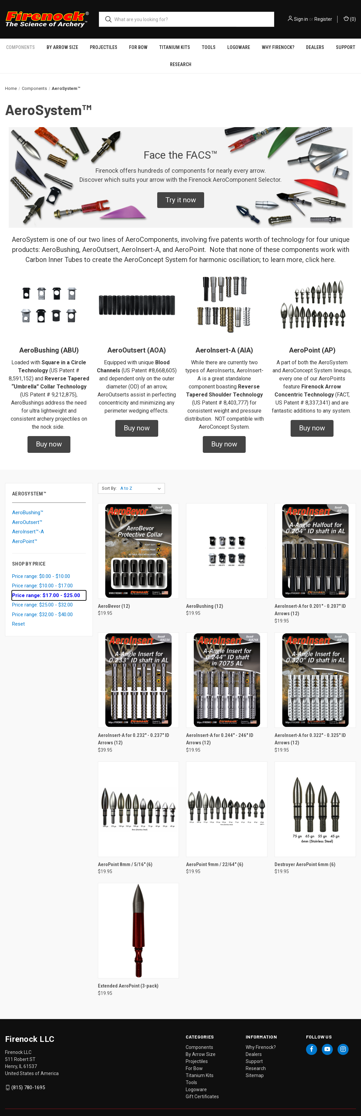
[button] (180, 190)
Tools (191, 1072)
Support (254, 1051)
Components (199, 1037)
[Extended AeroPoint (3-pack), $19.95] (138, 920)
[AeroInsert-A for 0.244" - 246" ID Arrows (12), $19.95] (226, 670)
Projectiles (197, 1051)
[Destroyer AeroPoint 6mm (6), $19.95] (315, 799)
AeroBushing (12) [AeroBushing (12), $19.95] (204, 596)
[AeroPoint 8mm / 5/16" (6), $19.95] (138, 799)
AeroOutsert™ (27, 513)
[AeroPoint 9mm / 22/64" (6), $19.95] (226, 799)
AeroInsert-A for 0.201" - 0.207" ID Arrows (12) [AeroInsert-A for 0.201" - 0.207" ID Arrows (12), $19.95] (310, 600)
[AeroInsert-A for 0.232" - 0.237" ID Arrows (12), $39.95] (138, 670)
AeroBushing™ (27, 503)
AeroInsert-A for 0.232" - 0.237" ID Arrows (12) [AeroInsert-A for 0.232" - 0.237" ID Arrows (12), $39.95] (133, 729)
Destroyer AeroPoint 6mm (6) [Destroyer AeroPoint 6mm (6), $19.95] (305, 855)
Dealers (254, 1044)
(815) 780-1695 (28, 1078)
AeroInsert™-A (28, 522)
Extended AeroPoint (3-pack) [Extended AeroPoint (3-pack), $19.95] (128, 976)
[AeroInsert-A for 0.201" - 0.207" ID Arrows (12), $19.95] (315, 541)
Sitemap (255, 1065)
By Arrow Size (201, 1044)
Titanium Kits (200, 1065)
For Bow (194, 1058)
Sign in (301, 19)
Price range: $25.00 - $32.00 (42, 595)
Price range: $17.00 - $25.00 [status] (46, 586)
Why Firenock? (261, 1037)
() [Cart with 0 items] (350, 19)
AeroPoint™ (24, 532)
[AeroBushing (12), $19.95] (226, 541)
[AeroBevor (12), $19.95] (138, 541)
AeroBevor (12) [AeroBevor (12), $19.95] (114, 596)
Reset (18, 614)
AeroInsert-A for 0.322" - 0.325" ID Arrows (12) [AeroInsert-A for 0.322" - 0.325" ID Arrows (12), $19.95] (310, 729)
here (327, 250)
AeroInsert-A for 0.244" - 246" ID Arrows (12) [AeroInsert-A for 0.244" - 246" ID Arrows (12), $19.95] (219, 729)
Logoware (196, 1079)
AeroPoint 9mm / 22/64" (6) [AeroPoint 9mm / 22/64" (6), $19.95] (214, 855)
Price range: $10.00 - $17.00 (42, 576)
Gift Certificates (202, 1087)
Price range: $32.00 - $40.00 (42, 605)
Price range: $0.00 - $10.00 (41, 567)
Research (180, 54)
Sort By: (109, 478)
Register (323, 19)
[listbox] (142, 479)
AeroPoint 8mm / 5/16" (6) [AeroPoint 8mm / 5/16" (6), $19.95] (125, 855)
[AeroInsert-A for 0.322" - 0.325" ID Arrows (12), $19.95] (315, 670)
